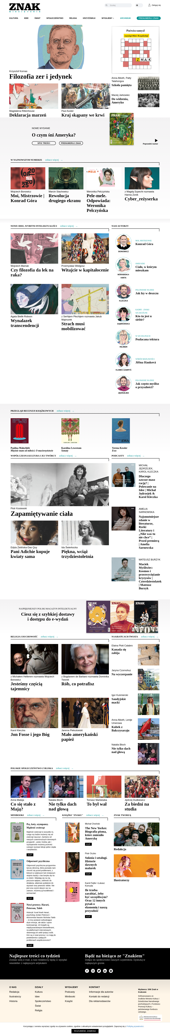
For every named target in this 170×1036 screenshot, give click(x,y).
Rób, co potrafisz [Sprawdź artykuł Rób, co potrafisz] (77, 683)
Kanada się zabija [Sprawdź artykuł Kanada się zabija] (119, 651)
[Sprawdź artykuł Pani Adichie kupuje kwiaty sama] (34, 533)
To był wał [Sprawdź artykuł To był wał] (97, 804)
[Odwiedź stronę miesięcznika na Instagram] (93, 971)
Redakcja (14, 992)
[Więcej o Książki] (93, 815)
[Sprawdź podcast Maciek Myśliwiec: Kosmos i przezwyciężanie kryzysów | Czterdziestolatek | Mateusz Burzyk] (123, 569)
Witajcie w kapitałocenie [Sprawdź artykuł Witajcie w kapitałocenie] (85, 270)
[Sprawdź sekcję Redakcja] (136, 834)
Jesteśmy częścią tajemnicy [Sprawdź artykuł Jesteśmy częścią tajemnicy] (26, 686)
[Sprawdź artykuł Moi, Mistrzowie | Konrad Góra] (28, 178)
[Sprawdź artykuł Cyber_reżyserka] (142, 178)
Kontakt (94, 987)
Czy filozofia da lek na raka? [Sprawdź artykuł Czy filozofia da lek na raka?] (32, 272)
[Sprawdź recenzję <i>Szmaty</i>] (70, 431)
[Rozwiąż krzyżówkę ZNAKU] (135, 50)
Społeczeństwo (54, 18)
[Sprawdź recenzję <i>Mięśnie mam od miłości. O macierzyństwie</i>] (20, 431)
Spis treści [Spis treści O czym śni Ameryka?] (44, 143)
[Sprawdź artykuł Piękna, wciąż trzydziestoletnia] (85, 533)
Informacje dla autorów (101, 992)
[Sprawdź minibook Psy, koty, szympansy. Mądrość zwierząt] (17, 832)
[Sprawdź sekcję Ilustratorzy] (136, 866)
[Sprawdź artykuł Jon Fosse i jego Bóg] (34, 713)
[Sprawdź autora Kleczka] (123, 292)
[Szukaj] (120, 5)
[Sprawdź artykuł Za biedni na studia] (142, 787)
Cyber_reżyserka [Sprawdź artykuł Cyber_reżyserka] (141, 199)
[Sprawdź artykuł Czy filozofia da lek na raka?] (34, 248)
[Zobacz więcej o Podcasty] (134, 455)
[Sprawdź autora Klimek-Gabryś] (123, 362)
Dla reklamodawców (99, 1001)
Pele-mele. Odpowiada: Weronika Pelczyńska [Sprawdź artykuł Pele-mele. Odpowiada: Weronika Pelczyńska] (99, 203)
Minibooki (70, 996)
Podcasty (70, 992)
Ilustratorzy (15, 996)
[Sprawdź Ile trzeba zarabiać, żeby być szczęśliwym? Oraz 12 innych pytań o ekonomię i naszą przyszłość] (72, 892)
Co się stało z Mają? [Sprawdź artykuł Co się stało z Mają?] (23, 807)
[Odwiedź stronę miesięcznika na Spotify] (111, 971)
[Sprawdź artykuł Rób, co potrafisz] (85, 659)
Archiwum (125, 18)
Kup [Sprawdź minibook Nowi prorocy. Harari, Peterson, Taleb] (30, 945)
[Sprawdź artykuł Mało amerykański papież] (85, 713)
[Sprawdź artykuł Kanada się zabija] (148, 655)
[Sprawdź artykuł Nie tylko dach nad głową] (148, 754)
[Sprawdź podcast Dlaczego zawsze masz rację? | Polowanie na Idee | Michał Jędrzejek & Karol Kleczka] (123, 475)
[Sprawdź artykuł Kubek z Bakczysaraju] (148, 729)
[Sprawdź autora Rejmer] (123, 339)
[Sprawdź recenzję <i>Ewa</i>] (121, 431)
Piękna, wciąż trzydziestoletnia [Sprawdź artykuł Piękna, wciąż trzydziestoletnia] (77, 554)
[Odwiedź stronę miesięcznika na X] (99, 971)
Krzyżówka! (89, 18)
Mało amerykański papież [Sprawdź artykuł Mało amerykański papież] (79, 737)
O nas (12, 987)
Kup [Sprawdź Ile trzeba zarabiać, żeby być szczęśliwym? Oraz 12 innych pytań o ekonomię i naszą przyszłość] (88, 917)
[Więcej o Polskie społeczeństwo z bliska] (62, 768)
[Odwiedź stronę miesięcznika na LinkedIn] (105, 971)
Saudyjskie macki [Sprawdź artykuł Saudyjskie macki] (119, 701)
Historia (13, 1001)
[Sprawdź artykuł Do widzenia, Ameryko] (148, 100)
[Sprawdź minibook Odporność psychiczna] (17, 869)
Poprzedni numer (150, 144)
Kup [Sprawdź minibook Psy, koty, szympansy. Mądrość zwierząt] (30, 855)
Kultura (13, 18)
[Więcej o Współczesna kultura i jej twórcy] (66, 455)
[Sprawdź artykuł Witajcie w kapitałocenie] (85, 248)
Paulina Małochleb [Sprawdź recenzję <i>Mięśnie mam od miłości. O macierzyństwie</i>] (32, 449)
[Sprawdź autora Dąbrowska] (123, 316)
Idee (26, 18)
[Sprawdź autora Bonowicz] (123, 243)
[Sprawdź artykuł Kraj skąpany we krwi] (85, 96)
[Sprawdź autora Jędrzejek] (123, 385)
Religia (73, 18)
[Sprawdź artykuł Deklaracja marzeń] (33, 96)
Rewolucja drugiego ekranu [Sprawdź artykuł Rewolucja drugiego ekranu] (65, 198)
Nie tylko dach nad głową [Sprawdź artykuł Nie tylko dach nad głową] (121, 750)
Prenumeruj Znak (149, 18)
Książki (69, 1001)
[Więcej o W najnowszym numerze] (52, 160)
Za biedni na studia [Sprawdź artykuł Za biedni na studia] (137, 807)
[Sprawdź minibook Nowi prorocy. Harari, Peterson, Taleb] (17, 913)
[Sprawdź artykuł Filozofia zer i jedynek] (59, 47)
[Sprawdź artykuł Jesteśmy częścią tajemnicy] (34, 659)
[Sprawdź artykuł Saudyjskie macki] (148, 704)
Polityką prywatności (135, 1026)
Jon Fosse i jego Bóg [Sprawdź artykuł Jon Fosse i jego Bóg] (30, 734)
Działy (39, 987)
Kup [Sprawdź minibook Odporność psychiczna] (30, 898)
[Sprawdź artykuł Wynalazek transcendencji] (34, 299)
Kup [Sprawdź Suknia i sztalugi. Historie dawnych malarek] (88, 874)
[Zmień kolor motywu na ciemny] (139, 5)
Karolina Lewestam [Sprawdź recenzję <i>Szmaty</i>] (71, 449)
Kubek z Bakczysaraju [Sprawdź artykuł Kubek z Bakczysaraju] (120, 728)
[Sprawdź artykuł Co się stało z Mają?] (28, 787)
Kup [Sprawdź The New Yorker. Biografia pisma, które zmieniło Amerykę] (88, 844)
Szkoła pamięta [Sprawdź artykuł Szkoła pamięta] (121, 85)
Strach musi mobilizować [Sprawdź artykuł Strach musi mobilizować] (73, 326)
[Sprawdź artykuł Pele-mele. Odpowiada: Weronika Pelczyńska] (104, 178)
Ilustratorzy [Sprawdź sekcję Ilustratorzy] (121, 880)
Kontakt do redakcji (99, 996)
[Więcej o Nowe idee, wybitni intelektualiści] (67, 226)
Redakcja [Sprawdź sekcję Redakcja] (120, 849)
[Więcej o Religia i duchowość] (47, 636)
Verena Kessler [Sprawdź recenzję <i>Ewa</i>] (119, 449)
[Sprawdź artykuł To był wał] (104, 787)
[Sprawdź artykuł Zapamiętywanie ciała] (60, 484)
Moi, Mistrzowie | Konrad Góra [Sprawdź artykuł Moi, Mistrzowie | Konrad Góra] (27, 198)
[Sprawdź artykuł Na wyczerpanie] (148, 679)
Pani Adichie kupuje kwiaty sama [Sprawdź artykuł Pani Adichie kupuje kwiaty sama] (30, 554)
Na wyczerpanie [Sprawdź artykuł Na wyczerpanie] (122, 674)
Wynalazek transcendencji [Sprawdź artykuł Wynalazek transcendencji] (25, 323)
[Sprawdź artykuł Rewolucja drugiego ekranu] (66, 178)
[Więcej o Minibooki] (33, 815)
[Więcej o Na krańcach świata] (147, 636)
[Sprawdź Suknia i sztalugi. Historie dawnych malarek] (72, 862)
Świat (37, 18)
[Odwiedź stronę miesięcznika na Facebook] (87, 971)
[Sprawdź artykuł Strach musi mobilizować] (85, 299)
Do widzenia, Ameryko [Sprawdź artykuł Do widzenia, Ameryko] (120, 100)
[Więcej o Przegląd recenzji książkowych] (63, 411)
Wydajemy (107, 18)
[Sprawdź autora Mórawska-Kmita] (123, 268)
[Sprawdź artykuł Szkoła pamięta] (148, 83)
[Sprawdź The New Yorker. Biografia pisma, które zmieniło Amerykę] (72, 833)
